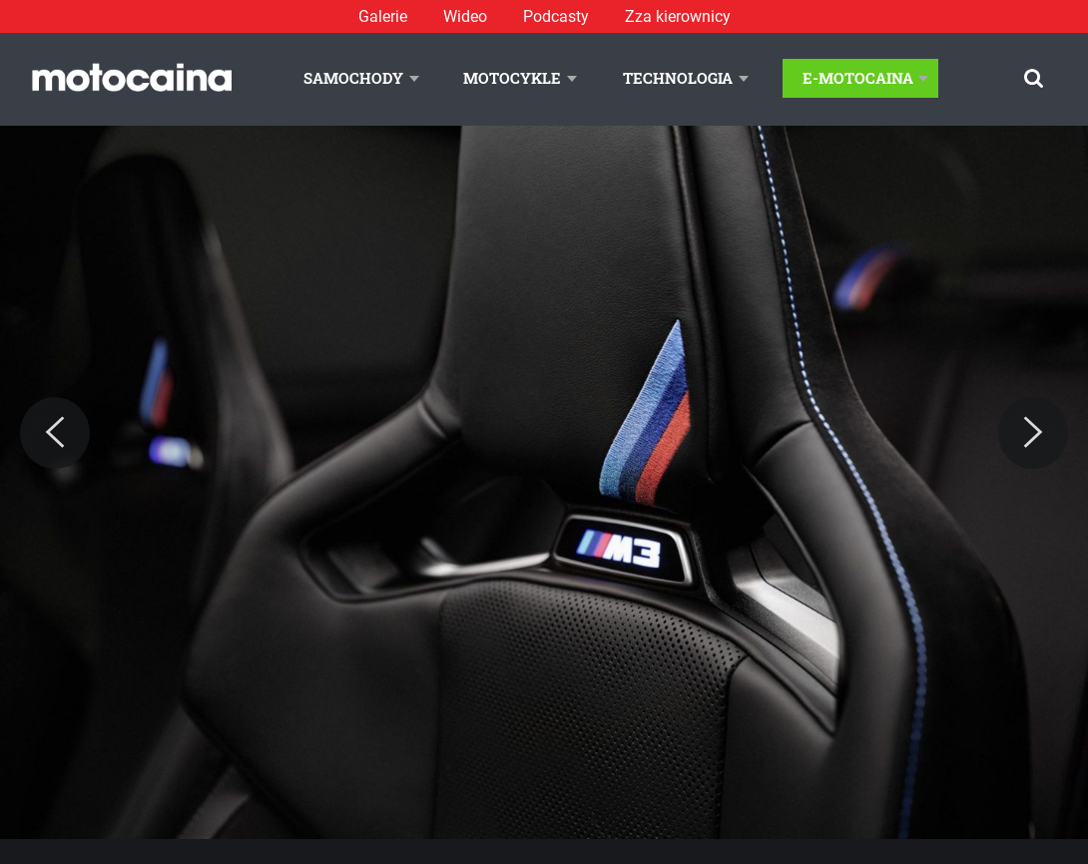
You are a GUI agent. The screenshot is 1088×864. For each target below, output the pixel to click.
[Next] (1033, 433)
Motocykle (512, 78)
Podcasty (556, 16)
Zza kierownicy (678, 16)
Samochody (353, 78)
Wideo (465, 16)
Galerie (382, 16)
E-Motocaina (858, 78)
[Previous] (55, 433)
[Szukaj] (1033, 78)
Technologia (678, 78)
